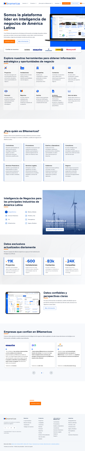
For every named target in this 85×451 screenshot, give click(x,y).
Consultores (56, 427)
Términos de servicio (9, 446)
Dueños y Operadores (58, 425)
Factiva (40, 432)
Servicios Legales (57, 432)
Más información (23, 41)
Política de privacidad (19, 446)
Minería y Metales (30, 212)
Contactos (41, 424)
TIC (7, 219)
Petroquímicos (30, 219)
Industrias (57, 3)
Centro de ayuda (28, 446)
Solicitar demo (66, 3)
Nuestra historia (27, 422)
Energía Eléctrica (10, 212)
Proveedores (56, 423)
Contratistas (56, 421)
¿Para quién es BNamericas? (45, 3)
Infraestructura (10, 223)
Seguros (55, 436)
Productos (32, 3)
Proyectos (41, 420)
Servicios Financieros (11, 215)
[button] (42, 373)
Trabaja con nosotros (28, 426)
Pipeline (40, 438)
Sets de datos (42, 436)
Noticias (40, 426)
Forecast (41, 428)
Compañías (41, 422)
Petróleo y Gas (30, 215)
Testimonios (26, 424)
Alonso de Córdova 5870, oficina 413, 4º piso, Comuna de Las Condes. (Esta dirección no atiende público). (35, 444)
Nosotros (25, 3)
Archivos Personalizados (44, 434)
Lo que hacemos (27, 420)
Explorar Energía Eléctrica (55, 229)
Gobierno (55, 434)
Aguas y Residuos (31, 223)
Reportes (41, 430)
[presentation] (76, 230)
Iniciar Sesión (75, 3)
